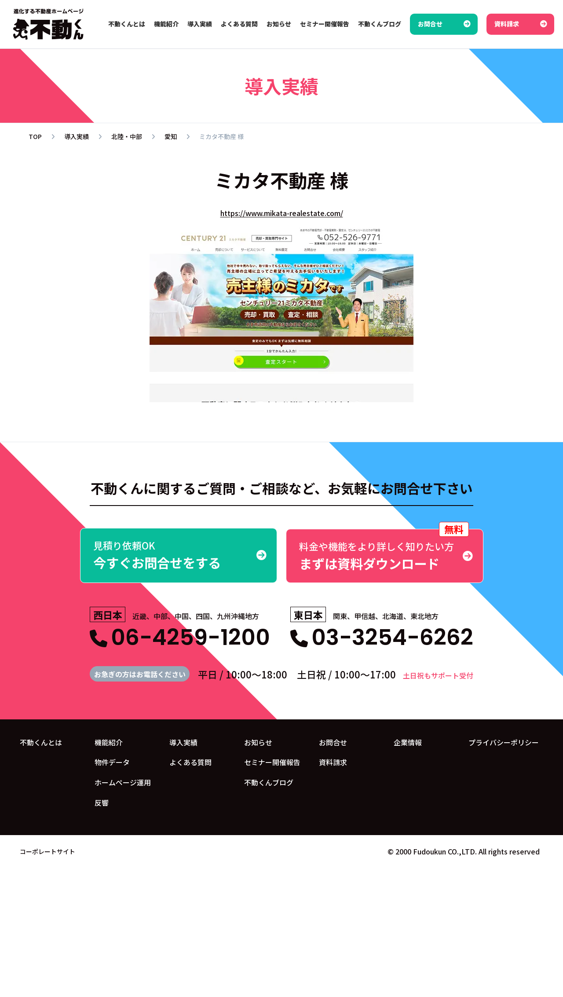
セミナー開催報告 (272, 761)
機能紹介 (109, 741)
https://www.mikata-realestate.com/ (281, 213)
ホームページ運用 (123, 782)
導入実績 (183, 741)
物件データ (112, 761)
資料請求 (333, 761)
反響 (102, 802)
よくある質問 (190, 761)
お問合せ (333, 741)
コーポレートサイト (47, 850)
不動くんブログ (268, 782)
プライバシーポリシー (503, 741)
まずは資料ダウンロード (385, 550)
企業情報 (408, 741)
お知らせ (258, 741)
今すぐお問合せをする (179, 555)
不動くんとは (41, 741)
